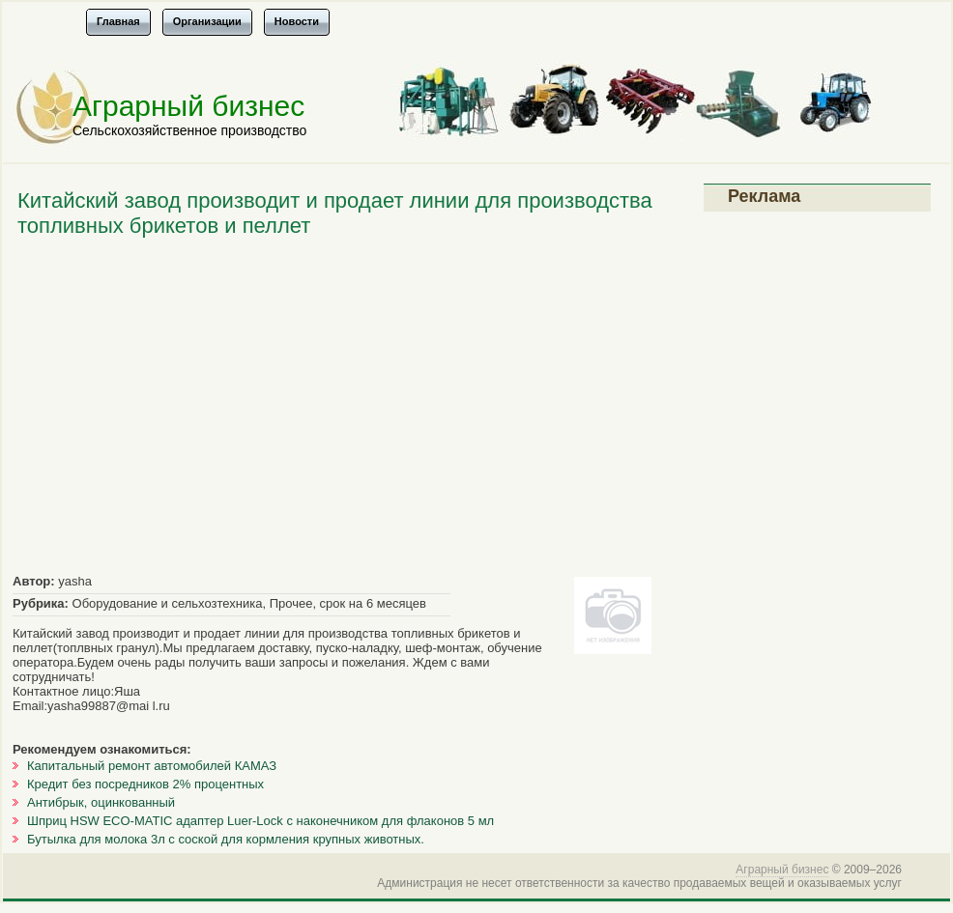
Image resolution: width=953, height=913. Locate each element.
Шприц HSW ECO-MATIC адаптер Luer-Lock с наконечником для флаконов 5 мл (260, 820)
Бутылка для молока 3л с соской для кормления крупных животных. (225, 839)
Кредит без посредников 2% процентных (145, 784)
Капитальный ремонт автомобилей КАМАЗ (151, 765)
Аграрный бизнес (188, 106)
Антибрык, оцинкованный (101, 802)
